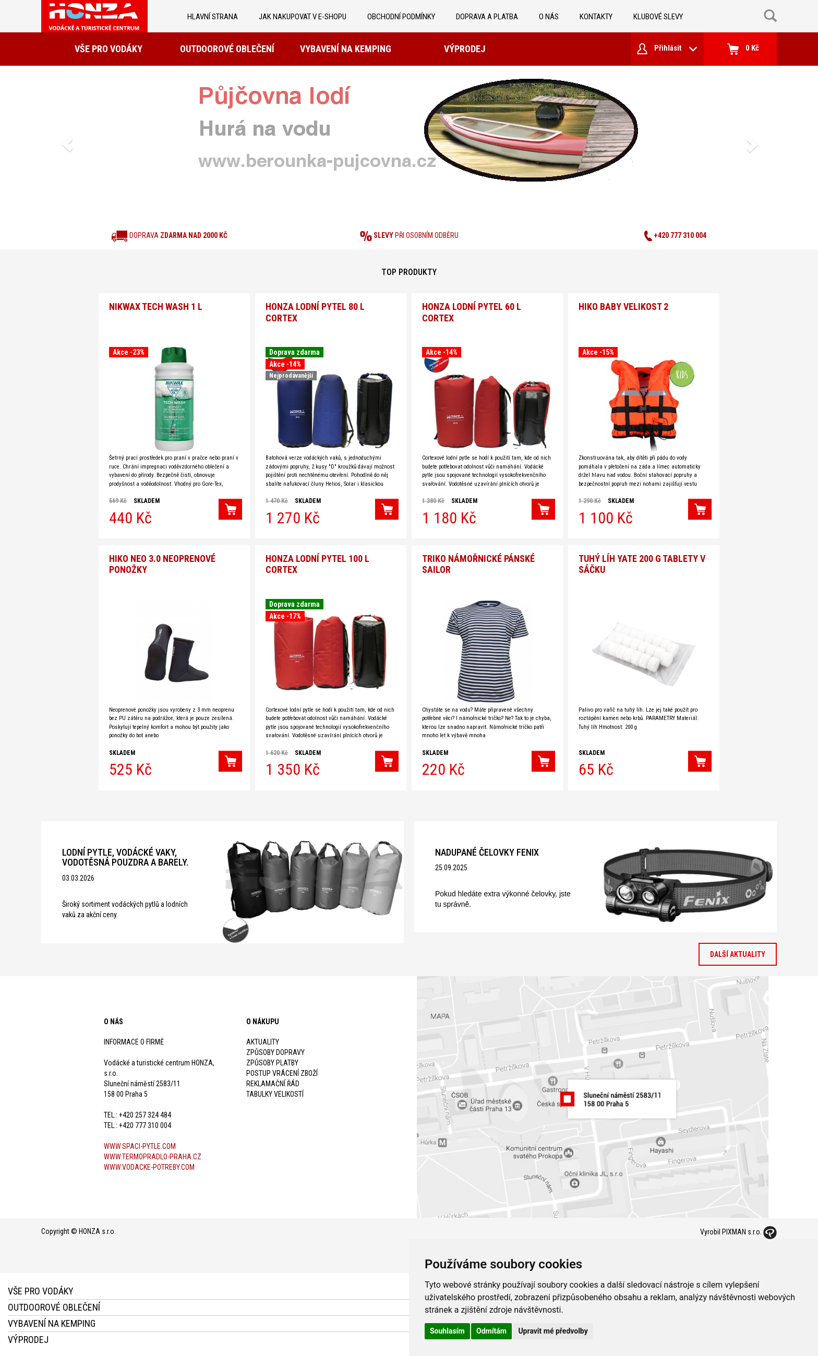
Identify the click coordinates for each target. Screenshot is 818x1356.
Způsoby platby (272, 1060)
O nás (549, 16)
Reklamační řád (272, 1081)
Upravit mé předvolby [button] (552, 1331)
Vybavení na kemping (345, 48)
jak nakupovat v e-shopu (302, 16)
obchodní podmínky (401, 16)
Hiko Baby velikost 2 (623, 305)
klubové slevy (658, 16)
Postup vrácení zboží (282, 1070)
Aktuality (262, 1039)
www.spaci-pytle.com (140, 1143)
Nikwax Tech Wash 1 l (155, 305)
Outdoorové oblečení (227, 48)
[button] (67, 144)
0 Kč (743, 49)
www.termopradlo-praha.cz (152, 1154)
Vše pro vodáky (108, 48)
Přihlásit (667, 49)
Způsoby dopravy (275, 1050)
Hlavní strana (212, 16)
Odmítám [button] (491, 1331)
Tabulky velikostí (275, 1091)
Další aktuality (737, 952)
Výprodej (464, 48)
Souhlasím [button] (447, 1331)
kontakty (596, 16)
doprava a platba (487, 16)
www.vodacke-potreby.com (149, 1164)
